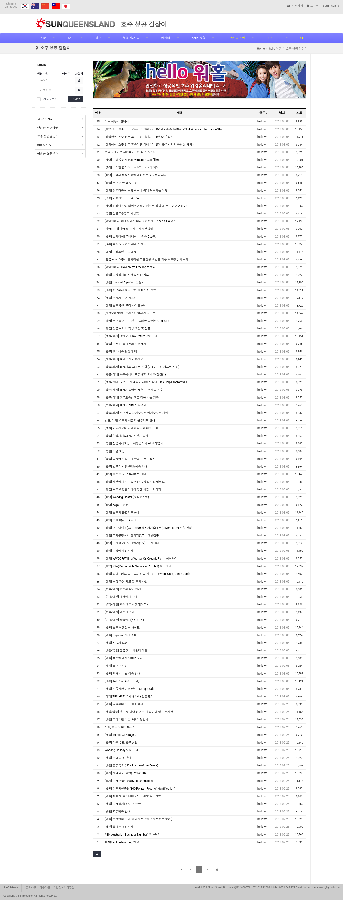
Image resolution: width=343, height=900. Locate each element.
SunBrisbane (331, 5)
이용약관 (45, 887)
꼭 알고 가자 (45, 119)
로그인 (313, 5)
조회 (299, 113)
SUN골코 (273, 38)
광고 (70, 38)
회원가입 (295, 5)
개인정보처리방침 (63, 887)
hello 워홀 (198, 38)
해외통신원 (44, 145)
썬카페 (165, 38)
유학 (43, 38)
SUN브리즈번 (236, 38)
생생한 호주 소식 (48, 153)
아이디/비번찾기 (72, 73)
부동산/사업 (131, 38)
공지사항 (31, 887)
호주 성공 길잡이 (48, 136)
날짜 (282, 113)
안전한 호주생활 (47, 128)
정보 (98, 38)
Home (261, 48)
